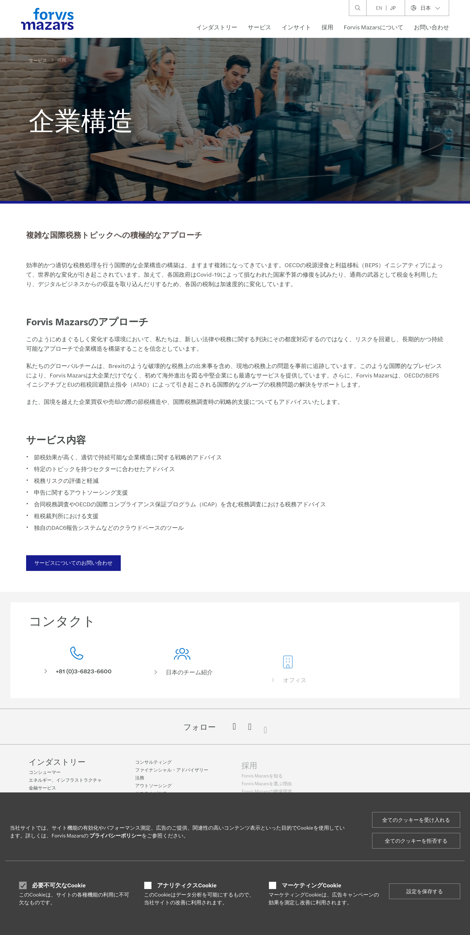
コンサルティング (153, 766)
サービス (259, 27)
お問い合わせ (431, 27)
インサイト (296, 27)
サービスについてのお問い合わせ (73, 562)
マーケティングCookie (311, 885)
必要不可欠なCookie (59, 885)
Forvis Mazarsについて (373, 27)
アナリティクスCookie (187, 885)
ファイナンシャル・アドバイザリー (171, 774)
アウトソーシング (153, 789)
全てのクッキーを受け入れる (416, 819)
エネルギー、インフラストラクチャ (65, 780)
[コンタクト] (77, 662)
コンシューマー (45, 772)
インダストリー (216, 27)
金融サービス (42, 788)
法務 (139, 781)
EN (379, 7)
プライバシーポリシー (115, 835)
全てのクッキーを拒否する (416, 840)
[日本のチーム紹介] (182, 671)
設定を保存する (424, 891)
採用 (327, 27)
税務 (61, 56)
